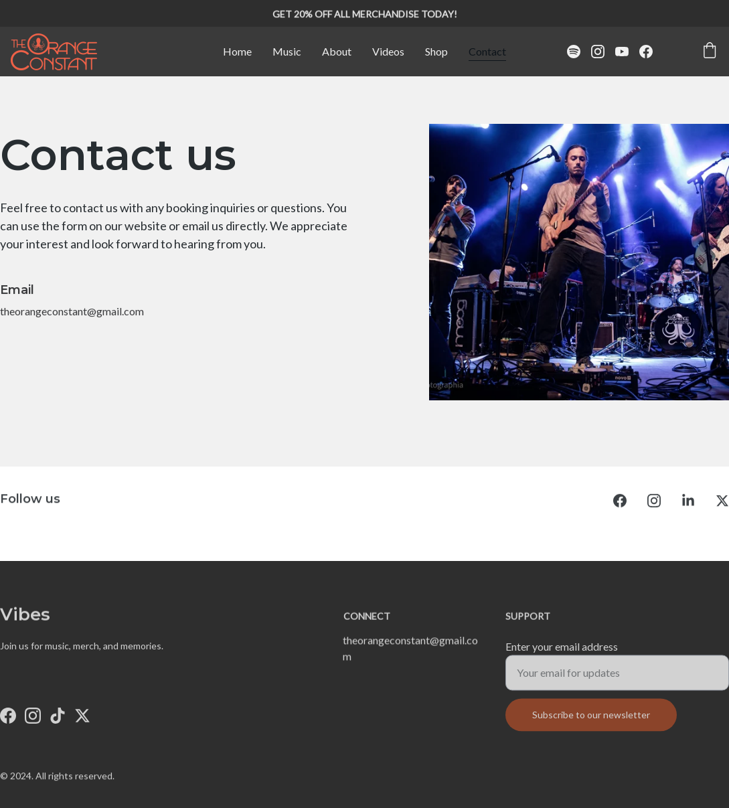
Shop (436, 51)
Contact (487, 51)
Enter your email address (561, 651)
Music (286, 51)
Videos (388, 51)
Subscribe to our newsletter (591, 719)
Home (237, 51)
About (336, 51)
